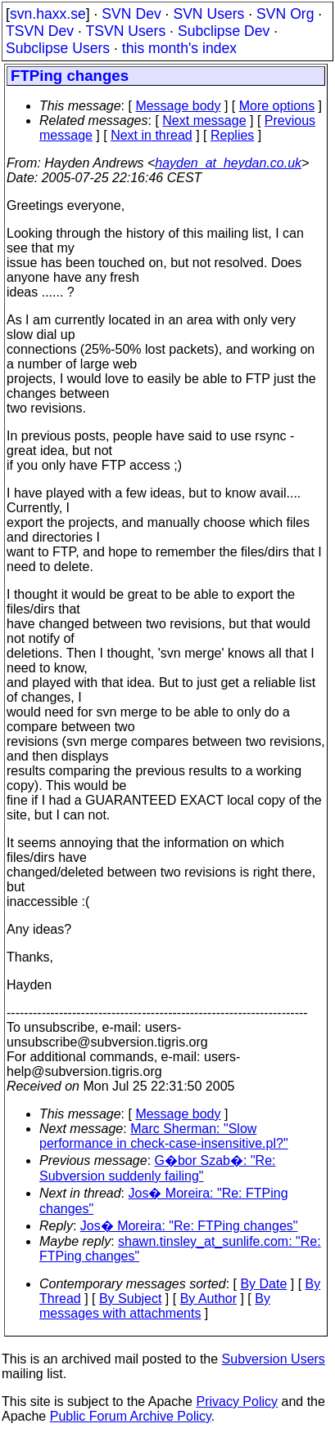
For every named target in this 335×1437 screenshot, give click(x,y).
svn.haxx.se (48, 14)
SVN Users (208, 14)
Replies (232, 135)
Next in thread (151, 135)
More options (277, 106)
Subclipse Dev (223, 31)
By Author (208, 1298)
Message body (177, 106)
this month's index (179, 48)
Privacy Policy (237, 1401)
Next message (204, 120)
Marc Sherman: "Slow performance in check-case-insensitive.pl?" (163, 1136)
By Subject (130, 1298)
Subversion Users (273, 1359)
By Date (263, 1284)
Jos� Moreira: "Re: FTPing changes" (189, 1226)
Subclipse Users (58, 48)
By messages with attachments (154, 1306)
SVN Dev (131, 14)
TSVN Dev (40, 31)
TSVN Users (125, 31)
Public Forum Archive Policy (130, 1416)
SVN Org (285, 14)
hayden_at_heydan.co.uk (228, 163)
